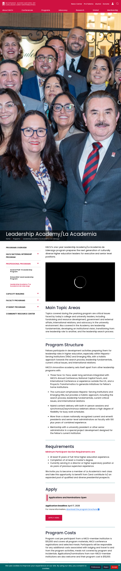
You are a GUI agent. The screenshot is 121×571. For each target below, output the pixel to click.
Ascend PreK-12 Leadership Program (21, 271)
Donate (106, 4)
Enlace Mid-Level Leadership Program (21, 278)
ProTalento (88, 4)
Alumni (98, 4)
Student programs (15, 307)
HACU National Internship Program (19, 255)
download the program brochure (81, 509)
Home (8, 239)
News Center (76, 4)
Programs (16, 239)
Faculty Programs (15, 300)
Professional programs (18, 264)
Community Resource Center (20, 313)
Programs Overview (16, 247)
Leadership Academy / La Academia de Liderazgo (20, 285)
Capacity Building (15, 294)
